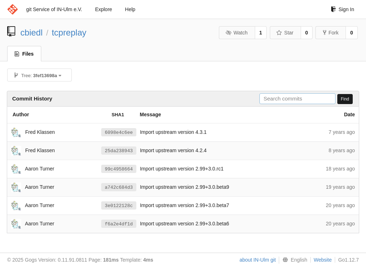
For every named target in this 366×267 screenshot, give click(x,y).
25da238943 (119, 150)
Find (345, 99)
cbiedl (31, 32)
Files (24, 54)
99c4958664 (119, 169)
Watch (236, 33)
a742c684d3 (119, 187)
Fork (330, 33)
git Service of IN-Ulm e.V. (54, 9)
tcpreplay (69, 32)
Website (323, 260)
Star (285, 33)
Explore (103, 9)
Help (130, 9)
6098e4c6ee (119, 132)
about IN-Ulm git (257, 260)
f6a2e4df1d (119, 224)
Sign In (342, 9)
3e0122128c (119, 205)
